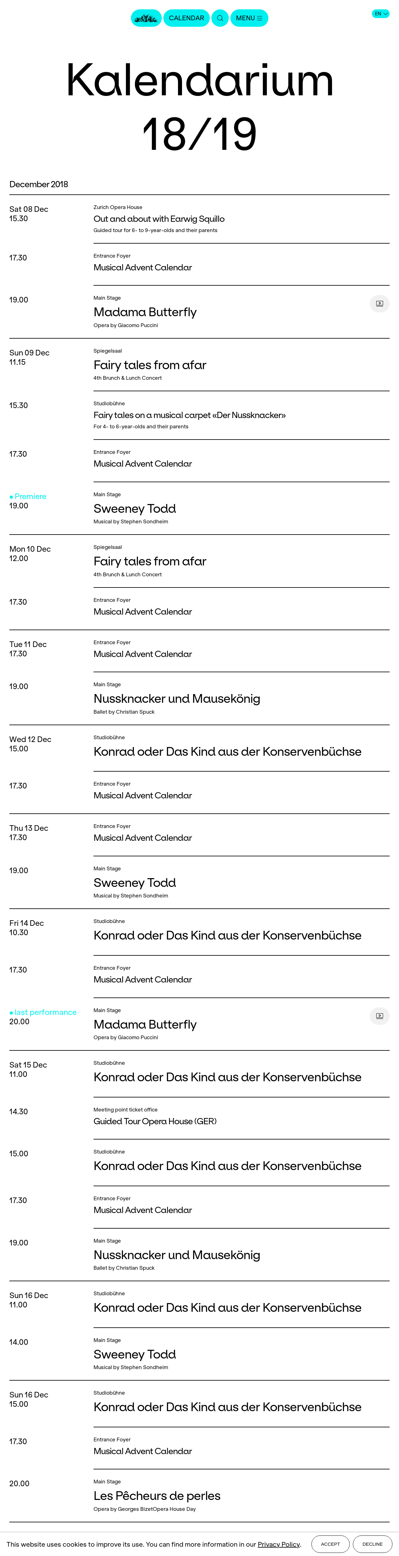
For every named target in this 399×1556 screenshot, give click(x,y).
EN (381, 13)
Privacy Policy (279, 1544)
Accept (330, 1544)
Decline (373, 1544)
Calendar (186, 17)
